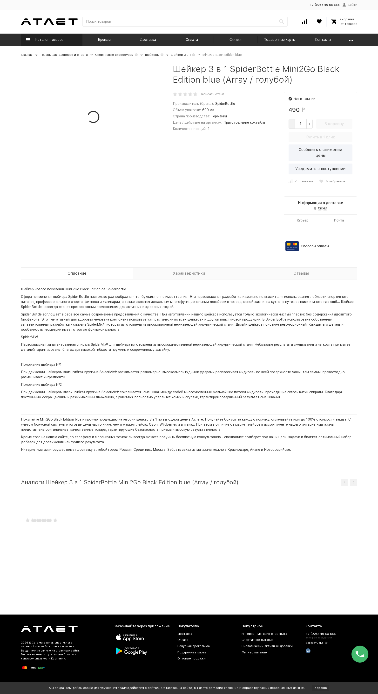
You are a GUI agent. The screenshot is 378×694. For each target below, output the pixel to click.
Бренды (104, 40)
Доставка (148, 40)
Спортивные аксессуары (114, 55)
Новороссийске (277, 449)
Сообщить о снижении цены (320, 152)
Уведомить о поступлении (320, 168)
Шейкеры (152, 55)
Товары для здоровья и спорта (64, 55)
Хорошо (320, 688)
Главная (27, 55)
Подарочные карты (279, 40)
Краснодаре (238, 449)
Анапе (255, 449)
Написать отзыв (212, 94)
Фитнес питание (254, 652)
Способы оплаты (315, 246)
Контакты (323, 40)
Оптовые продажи (191, 658)
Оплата (192, 40)
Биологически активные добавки (267, 646)
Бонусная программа (193, 646)
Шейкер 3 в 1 (181, 55)
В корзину (334, 124)
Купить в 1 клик (320, 137)
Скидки (236, 40)
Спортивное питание (258, 640)
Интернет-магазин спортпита (264, 634)
